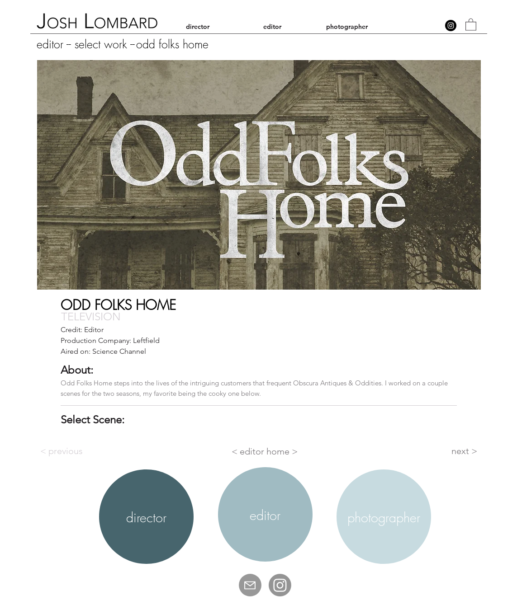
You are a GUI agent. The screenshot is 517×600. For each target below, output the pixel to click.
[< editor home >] (266, 451)
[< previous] (70, 451)
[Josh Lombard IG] (280, 585)
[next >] (454, 451)
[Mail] (250, 585)
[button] (470, 24)
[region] (146, 517)
